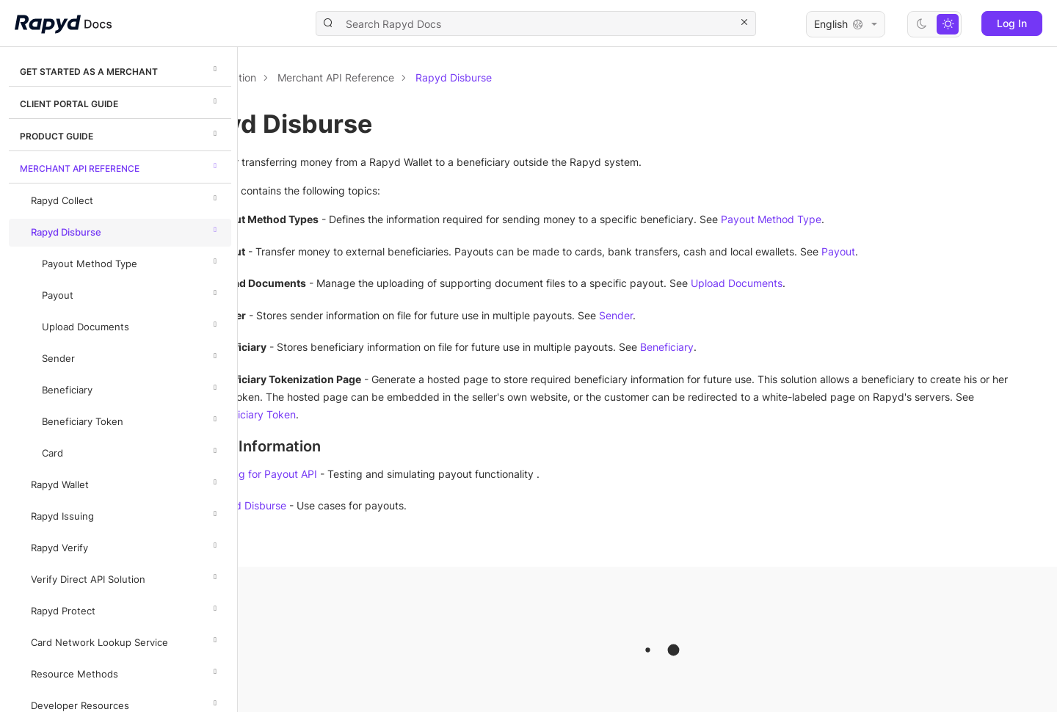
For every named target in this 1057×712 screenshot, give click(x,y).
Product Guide (120, 134)
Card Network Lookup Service (126, 640)
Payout (131, 293)
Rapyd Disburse (126, 230)
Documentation (321, 77)
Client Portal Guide (120, 101)
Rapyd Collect (126, 198)
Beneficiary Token (131, 419)
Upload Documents (131, 324)
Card (131, 451)
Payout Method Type (131, 261)
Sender (131, 356)
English (845, 24)
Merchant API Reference (120, 166)
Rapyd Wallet (126, 482)
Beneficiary (131, 387)
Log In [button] (1012, 23)
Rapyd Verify (126, 545)
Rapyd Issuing (126, 514)
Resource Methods (126, 672)
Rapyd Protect (126, 608)
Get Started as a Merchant (120, 69)
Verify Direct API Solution (126, 577)
